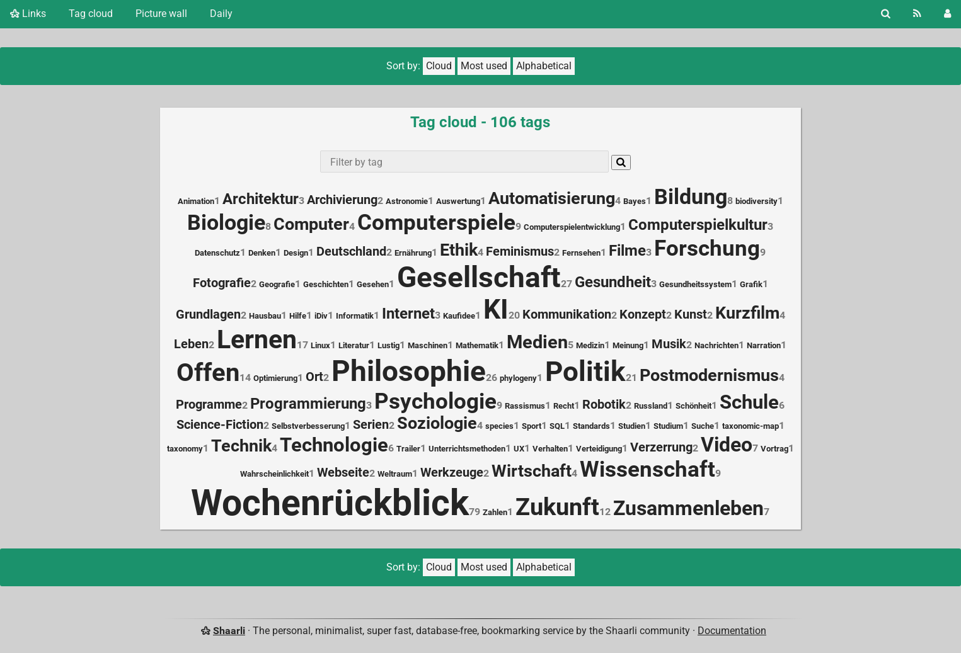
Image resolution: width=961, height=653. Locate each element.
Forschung (707, 248)
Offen (207, 372)
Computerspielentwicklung (572, 227)
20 (514, 315)
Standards (591, 426)
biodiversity (756, 201)
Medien (537, 342)
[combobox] (464, 161)
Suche (702, 426)
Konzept (642, 314)
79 (474, 512)
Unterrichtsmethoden (467, 448)
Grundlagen (208, 314)
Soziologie (437, 423)
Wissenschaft (647, 469)
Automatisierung (551, 198)
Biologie (226, 222)
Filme (627, 250)
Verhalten (550, 448)
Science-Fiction (219, 424)
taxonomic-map (750, 426)
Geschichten (325, 284)
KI (496, 309)
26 (491, 377)
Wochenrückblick (330, 503)
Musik (669, 344)
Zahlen (495, 512)
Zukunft (557, 507)
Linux (320, 345)
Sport (531, 426)
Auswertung (458, 201)
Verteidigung (599, 448)
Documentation (732, 631)
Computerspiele (436, 222)
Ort (314, 377)
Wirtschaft (532, 471)
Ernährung (413, 253)
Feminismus (520, 251)
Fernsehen (581, 253)
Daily (221, 14)
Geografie (277, 284)
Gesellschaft (479, 277)
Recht (563, 406)
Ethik (459, 250)
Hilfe (297, 316)
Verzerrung (661, 447)
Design (296, 253)
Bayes (634, 201)
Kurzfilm (747, 313)
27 (566, 284)
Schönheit (693, 406)
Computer (311, 224)
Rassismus (525, 406)
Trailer (408, 448)
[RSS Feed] (917, 14)
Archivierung (342, 200)
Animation (196, 201)
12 (605, 512)
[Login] (947, 14)
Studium (668, 426)
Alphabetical (544, 66)
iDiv (321, 316)
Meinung (628, 345)
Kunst (690, 314)
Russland (650, 406)
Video (726, 445)
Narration (764, 345)
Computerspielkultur (698, 225)
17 (302, 345)
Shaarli (229, 631)
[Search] (886, 14)
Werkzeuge (451, 472)
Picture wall (161, 14)
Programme (209, 404)
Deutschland (351, 251)
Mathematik (477, 345)
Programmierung (308, 403)
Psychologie (435, 401)
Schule (749, 402)
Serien (371, 424)
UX (519, 448)
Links (28, 14)
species (499, 426)
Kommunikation (566, 314)
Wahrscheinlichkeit (274, 474)
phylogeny (518, 378)
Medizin (590, 345)
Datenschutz (217, 253)
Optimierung (275, 378)
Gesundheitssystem (695, 284)
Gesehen (373, 284)
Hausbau (265, 316)
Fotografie (222, 283)
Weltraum (394, 474)
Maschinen (427, 345)
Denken (261, 253)
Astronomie (407, 201)
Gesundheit (613, 282)
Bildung (690, 197)
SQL (557, 426)
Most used (484, 66)
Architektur (260, 199)
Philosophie (408, 371)
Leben (191, 344)
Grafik (751, 284)
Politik (585, 371)
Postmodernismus (709, 375)
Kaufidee (459, 316)
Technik (241, 446)
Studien (631, 426)
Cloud (439, 66)
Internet (408, 313)
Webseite (343, 472)
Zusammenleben (688, 508)
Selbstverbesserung (308, 426)
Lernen (257, 339)
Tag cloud (91, 14)
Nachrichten (716, 345)
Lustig (388, 345)
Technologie (334, 445)
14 (245, 377)
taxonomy (185, 448)
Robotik (604, 404)
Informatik (355, 316)
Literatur (353, 345)
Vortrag (774, 448)
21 (631, 377)
